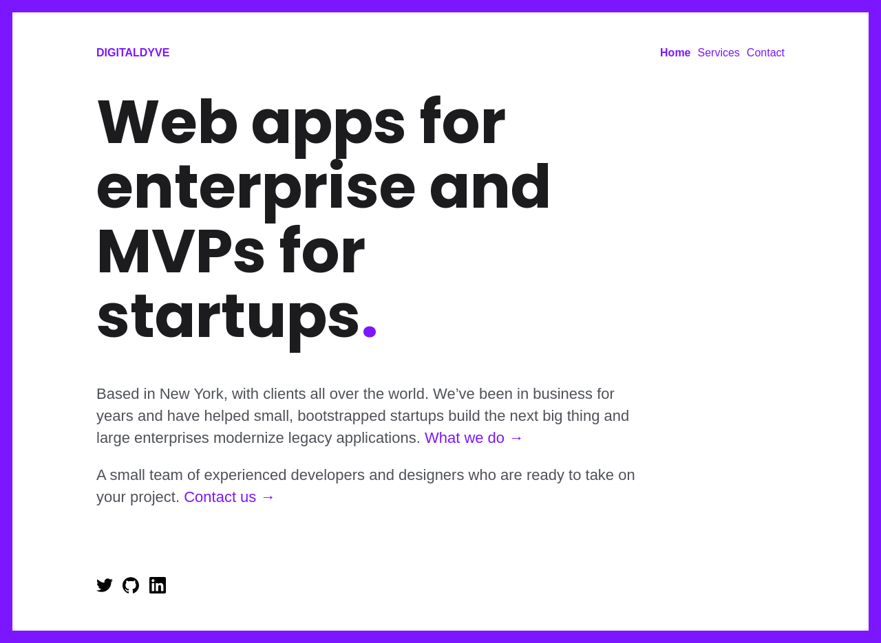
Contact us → (229, 496)
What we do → (474, 437)
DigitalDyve (132, 52)
